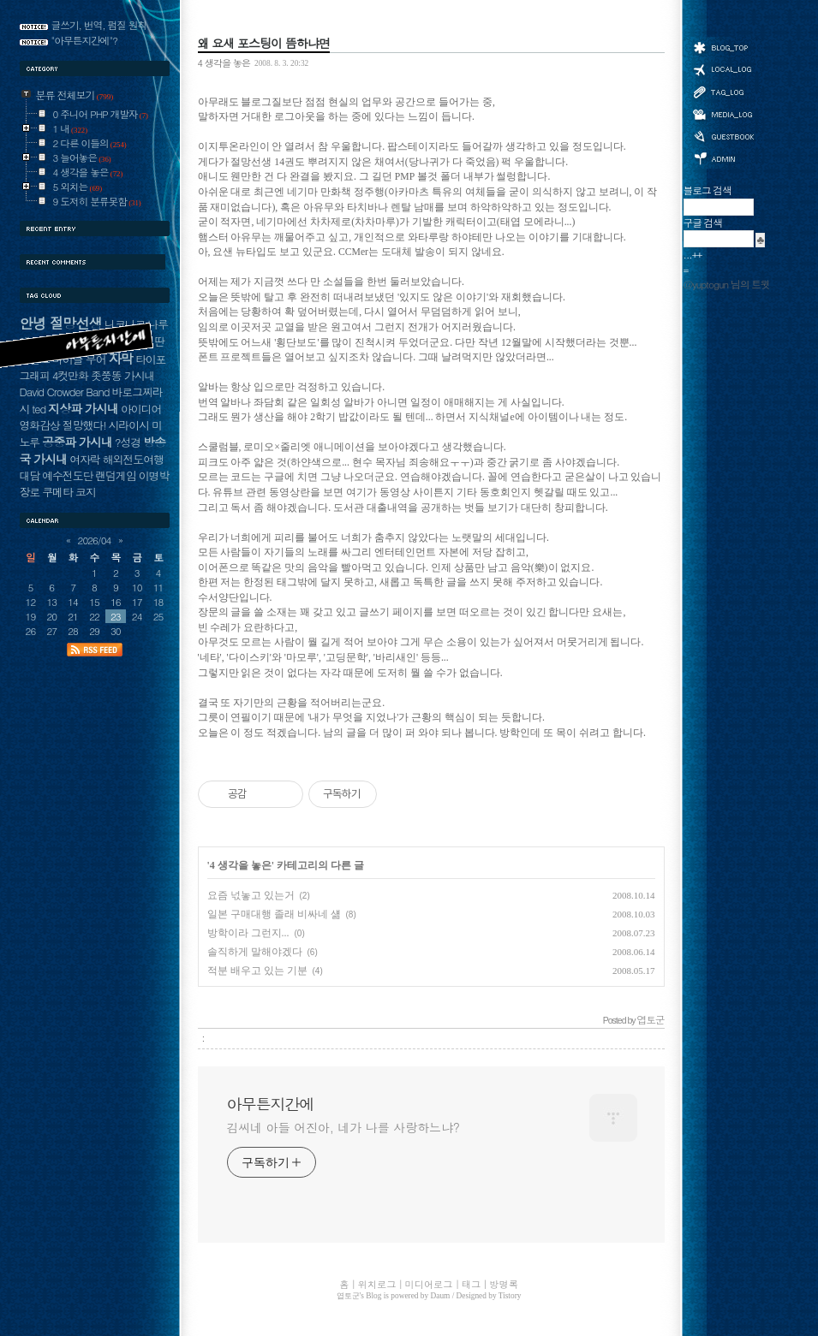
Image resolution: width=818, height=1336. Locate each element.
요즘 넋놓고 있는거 (251, 895)
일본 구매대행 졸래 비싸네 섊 (274, 914)
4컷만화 (70, 375)
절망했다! (84, 425)
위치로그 (723, 68)
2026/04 (94, 540)
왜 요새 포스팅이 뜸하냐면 (264, 42)
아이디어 (141, 409)
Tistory (510, 1295)
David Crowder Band (65, 391)
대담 (30, 475)
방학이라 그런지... (248, 933)
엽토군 (348, 1295)
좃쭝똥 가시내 (122, 375)
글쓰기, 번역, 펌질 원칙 (99, 25)
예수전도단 (67, 475)
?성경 (127, 442)
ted (38, 409)
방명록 (723, 135)
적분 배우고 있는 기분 (257, 971)
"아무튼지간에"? (84, 40)
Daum (441, 1295)
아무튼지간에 (270, 1104)
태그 (723, 92)
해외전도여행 (133, 459)
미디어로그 (723, 114)
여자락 (84, 459)
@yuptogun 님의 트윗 (727, 284)
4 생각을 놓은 (224, 62)
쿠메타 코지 (69, 492)
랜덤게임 (115, 475)
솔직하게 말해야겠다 (254, 952)
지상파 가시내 (83, 408)
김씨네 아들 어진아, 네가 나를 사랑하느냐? (343, 1127)
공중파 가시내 (77, 441)
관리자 (723, 157)
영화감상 (40, 425)
